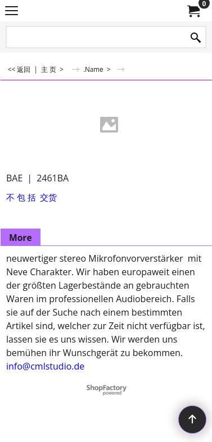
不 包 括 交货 (31, 197)
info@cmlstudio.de (45, 366)
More (20, 237)
